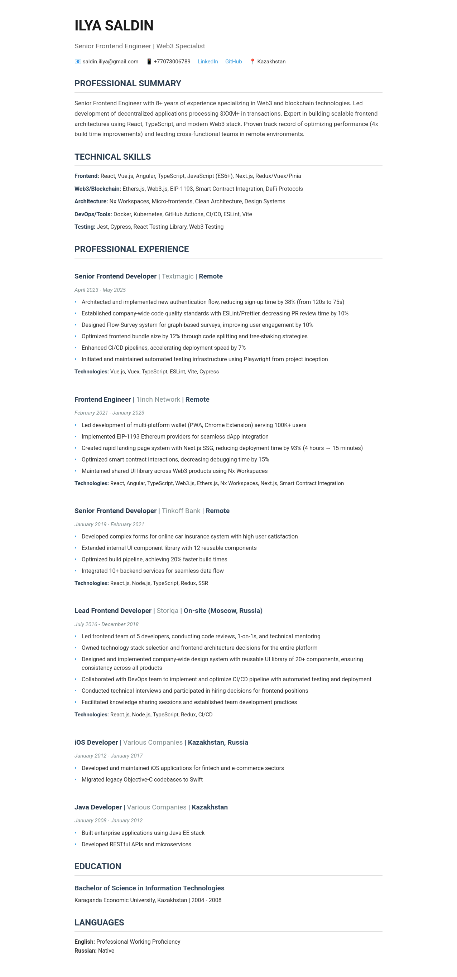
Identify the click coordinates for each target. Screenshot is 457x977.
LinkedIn (208, 61)
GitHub (233, 61)
